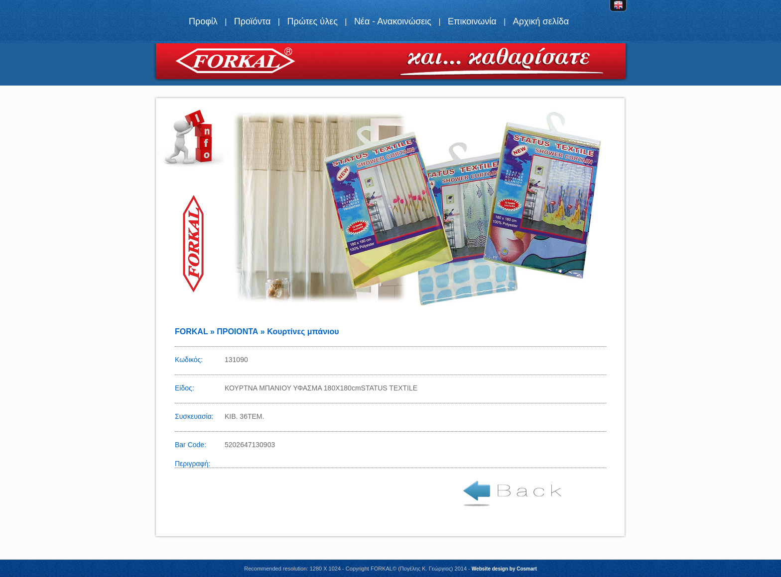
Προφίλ (203, 21)
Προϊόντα (252, 21)
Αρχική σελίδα (541, 21)
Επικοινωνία (472, 21)
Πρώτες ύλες (312, 21)
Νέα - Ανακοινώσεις (392, 21)
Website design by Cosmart (504, 569)
